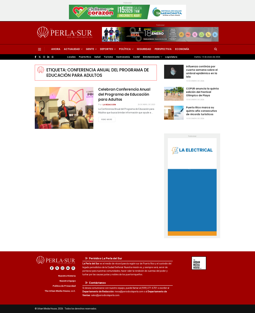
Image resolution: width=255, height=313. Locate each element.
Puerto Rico (85, 57)
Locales (71, 57)
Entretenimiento (151, 57)
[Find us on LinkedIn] (48, 57)
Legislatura (171, 57)
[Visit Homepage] (65, 33)
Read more (108, 119)
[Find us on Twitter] (40, 57)
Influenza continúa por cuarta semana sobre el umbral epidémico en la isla (202, 71)
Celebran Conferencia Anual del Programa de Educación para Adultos (124, 94)
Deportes (106, 49)
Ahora (55, 49)
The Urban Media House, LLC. (60, 291)
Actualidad (72, 49)
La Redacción (109, 104)
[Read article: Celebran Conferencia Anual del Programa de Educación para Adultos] (64, 108)
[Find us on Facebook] (35, 57)
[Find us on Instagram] (44, 57)
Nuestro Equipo (68, 280)
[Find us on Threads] (53, 57)
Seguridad (144, 49)
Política (125, 49)
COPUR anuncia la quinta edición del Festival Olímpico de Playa (202, 92)
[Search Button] (215, 49)
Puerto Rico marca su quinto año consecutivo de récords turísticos (201, 111)
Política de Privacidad (64, 285)
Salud (97, 57)
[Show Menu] (39, 49)
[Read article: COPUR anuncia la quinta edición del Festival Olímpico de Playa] (174, 94)
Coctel (136, 57)
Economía (182, 49)
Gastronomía (123, 57)
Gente (90, 49)
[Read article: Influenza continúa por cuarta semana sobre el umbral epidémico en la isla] (174, 72)
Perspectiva (163, 49)
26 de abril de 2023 (146, 104)
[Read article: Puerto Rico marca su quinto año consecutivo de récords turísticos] (174, 113)
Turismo (108, 57)
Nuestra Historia (67, 275)
